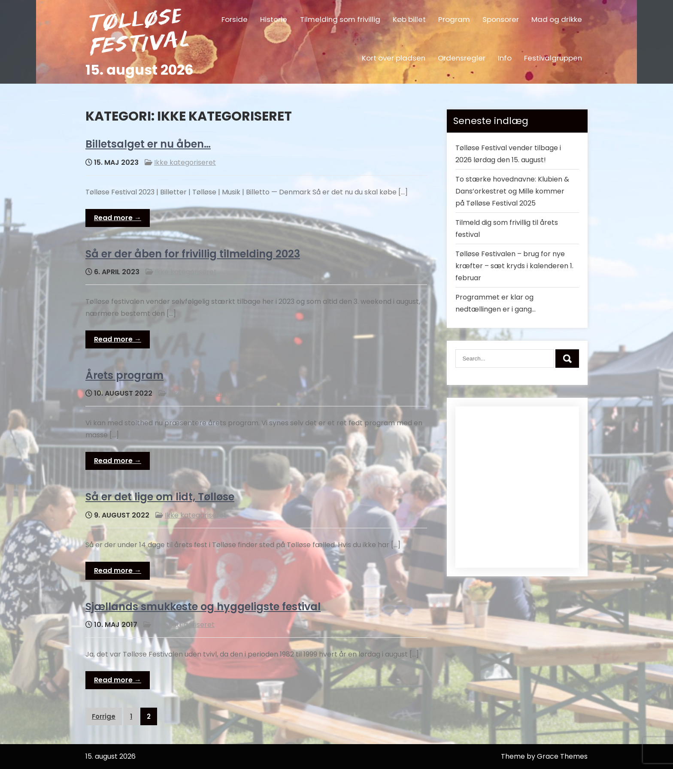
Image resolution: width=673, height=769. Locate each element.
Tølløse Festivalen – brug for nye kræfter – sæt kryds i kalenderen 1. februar (514, 266)
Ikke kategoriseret (185, 162)
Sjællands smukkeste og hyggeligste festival (203, 606)
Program (454, 19)
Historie (273, 19)
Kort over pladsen (393, 58)
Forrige (103, 716)
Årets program (124, 375)
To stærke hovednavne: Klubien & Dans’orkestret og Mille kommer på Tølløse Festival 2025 (512, 191)
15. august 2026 (139, 69)
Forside (234, 19)
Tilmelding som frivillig (340, 19)
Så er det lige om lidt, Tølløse (159, 497)
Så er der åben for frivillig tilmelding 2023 (192, 254)
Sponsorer (500, 19)
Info (505, 58)
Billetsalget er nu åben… (148, 144)
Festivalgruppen (553, 58)
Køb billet (409, 19)
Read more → (117, 218)
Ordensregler (461, 58)
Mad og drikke (556, 19)
